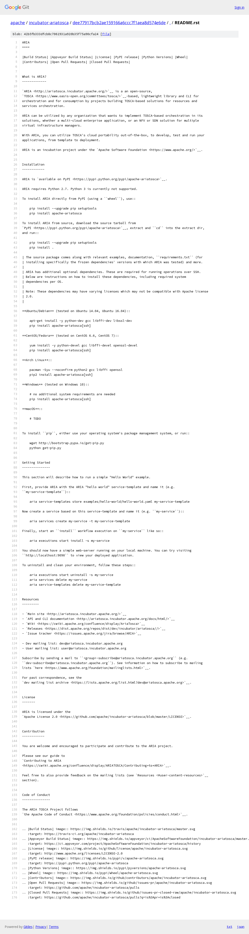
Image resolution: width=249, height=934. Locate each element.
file (106, 34)
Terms (54, 926)
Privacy (40, 926)
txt (229, 926)
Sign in (239, 7)
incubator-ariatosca (49, 22)
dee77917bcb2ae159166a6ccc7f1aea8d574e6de (119, 22)
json (240, 926)
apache (17, 22)
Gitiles (28, 926)
